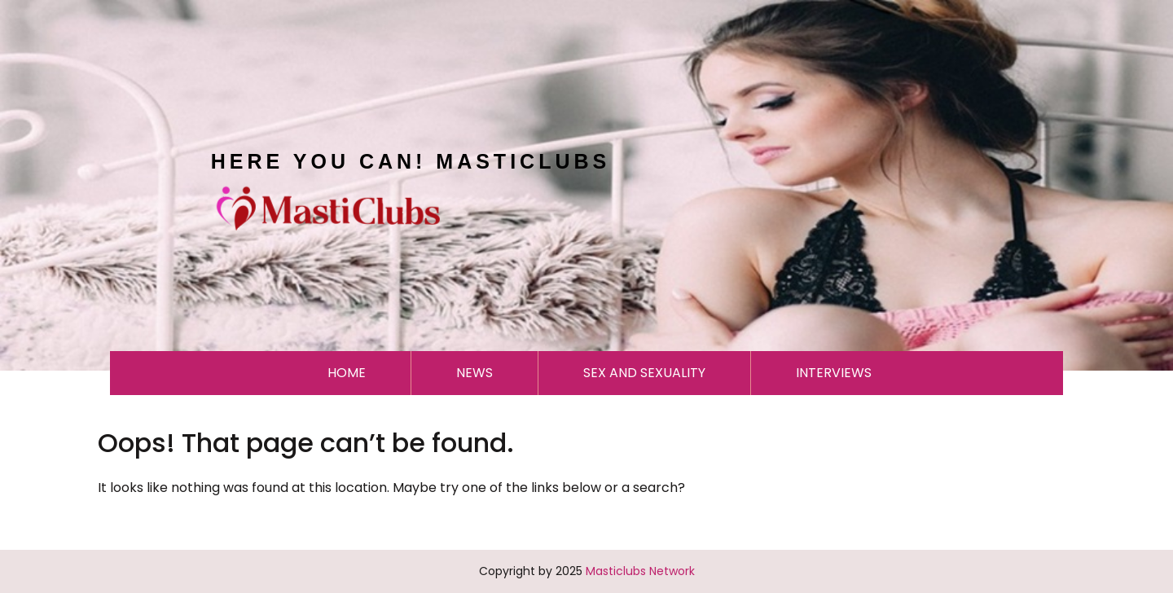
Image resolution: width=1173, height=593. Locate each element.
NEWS (474, 372)
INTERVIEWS (834, 372)
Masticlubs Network (640, 571)
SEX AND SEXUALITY (644, 372)
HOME (346, 372)
